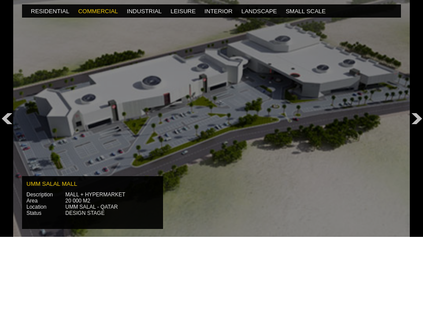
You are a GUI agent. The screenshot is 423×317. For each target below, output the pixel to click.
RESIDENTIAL (50, 11)
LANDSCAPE (259, 11)
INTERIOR (218, 11)
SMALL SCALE (306, 11)
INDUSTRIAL (144, 11)
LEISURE (183, 11)
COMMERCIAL (98, 11)
